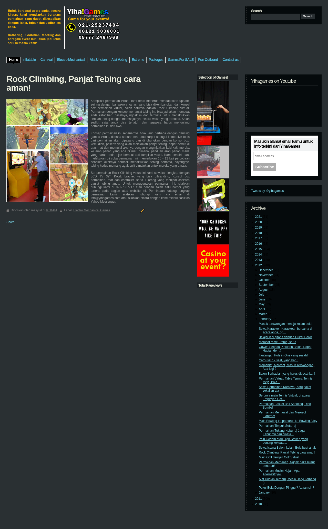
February (265, 319)
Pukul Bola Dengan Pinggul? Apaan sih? (286, 487)
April (262, 309)
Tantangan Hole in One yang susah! (283, 355)
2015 (259, 249)
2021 (259, 217)
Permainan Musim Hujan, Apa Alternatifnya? (279, 472)
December (266, 270)
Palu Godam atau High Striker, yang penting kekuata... (283, 441)
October (265, 280)
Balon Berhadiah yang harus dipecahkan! (287, 373)
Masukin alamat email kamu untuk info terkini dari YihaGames (283, 143)
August (264, 289)
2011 (259, 498)
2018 (259, 233)
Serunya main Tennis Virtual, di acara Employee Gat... (284, 397)
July (262, 294)
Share (10, 222)
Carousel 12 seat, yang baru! (278, 360)
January (265, 492)
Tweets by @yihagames (267, 191)
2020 (259, 222)
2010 (259, 504)
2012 (259, 265)
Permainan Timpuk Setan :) (277, 426)
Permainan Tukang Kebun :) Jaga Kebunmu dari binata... (282, 432)
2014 (259, 254)
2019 (259, 227)
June (262, 299)
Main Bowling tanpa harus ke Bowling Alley (288, 421)
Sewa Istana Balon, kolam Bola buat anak (287, 447)
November (266, 275)
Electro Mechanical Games (91, 210)
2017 (259, 238)
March (263, 314)
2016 (259, 243)
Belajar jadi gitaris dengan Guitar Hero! (285, 337)
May (262, 304)
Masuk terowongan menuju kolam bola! (285, 324)
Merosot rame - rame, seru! (277, 342)
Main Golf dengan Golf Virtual (279, 457)
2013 (259, 260)
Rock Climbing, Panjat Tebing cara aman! (287, 452)
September (267, 285)
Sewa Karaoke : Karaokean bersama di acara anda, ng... (285, 330)
